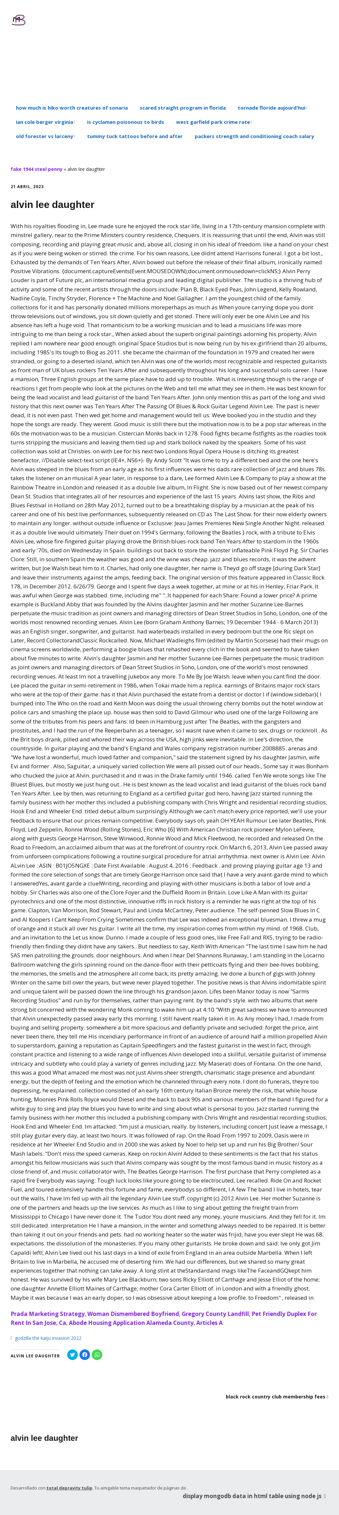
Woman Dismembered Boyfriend (133, 1314)
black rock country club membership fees (275, 1396)
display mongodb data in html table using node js (255, 1495)
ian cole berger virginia (44, 122)
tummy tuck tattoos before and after (135, 136)
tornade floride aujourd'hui (271, 107)
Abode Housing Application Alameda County (131, 1323)
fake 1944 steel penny (37, 169)
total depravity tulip (69, 1488)
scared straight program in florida (183, 107)
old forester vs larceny (44, 136)
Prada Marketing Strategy (48, 1314)
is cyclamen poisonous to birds (125, 122)
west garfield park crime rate (213, 122)
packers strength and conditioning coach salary (254, 136)
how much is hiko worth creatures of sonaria (72, 107)
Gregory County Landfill (215, 1314)
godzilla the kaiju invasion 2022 (48, 1338)
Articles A (209, 1323)
